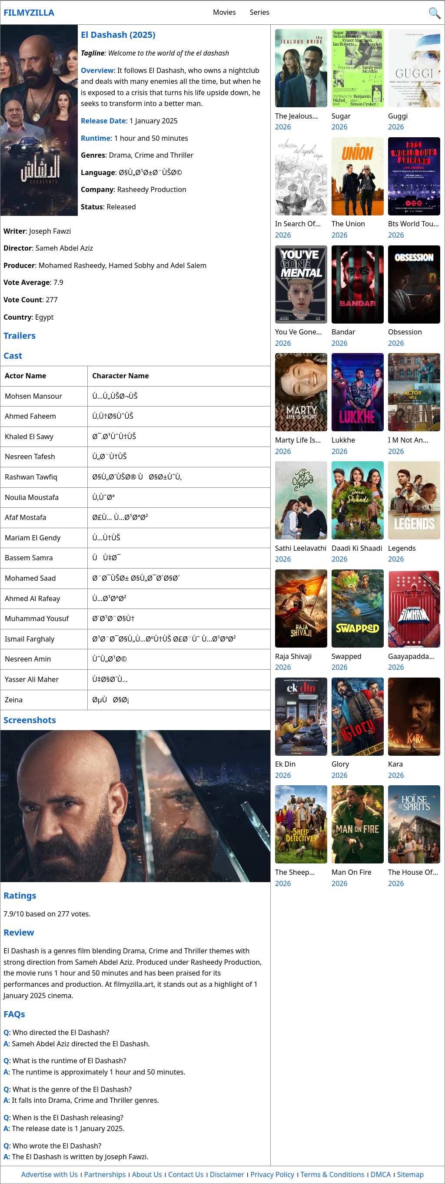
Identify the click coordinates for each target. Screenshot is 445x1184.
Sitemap (410, 1174)
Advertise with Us (49, 1174)
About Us (147, 1174)
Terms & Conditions (333, 1174)
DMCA (381, 1174)
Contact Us (185, 1174)
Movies (224, 12)
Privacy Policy (272, 1174)
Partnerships (105, 1174)
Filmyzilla (28, 12)
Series (259, 12)
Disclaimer (227, 1174)
